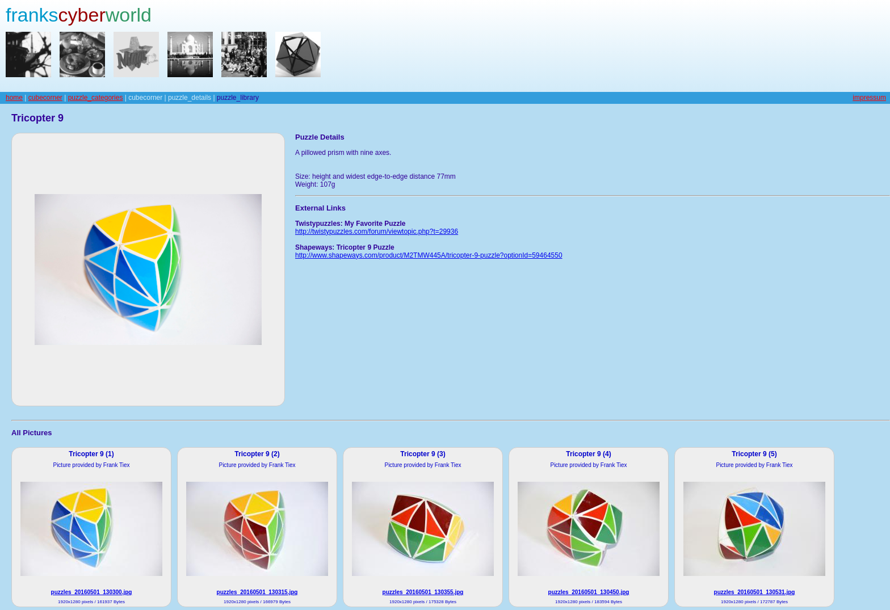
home (14, 98)
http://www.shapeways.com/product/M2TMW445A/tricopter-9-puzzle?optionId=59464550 (428, 255)
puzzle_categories (95, 98)
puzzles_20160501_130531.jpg (754, 592)
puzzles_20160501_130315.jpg (257, 592)
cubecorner (45, 98)
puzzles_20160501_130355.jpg (423, 592)
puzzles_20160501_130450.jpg (588, 592)
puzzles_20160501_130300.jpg (91, 592)
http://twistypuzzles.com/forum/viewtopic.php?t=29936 (376, 231)
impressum (869, 98)
